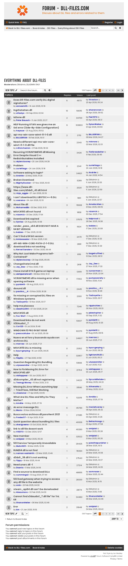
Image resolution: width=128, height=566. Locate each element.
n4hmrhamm (23, 148)
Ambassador (23, 239)
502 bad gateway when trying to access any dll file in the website (36, 480)
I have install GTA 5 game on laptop (33, 271)
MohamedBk (22, 207)
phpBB (92, 556)
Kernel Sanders (24, 249)
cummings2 (22, 474)
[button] (95, 90)
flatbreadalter (96, 152)
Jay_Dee (20, 267)
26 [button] (118, 90)
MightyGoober (23, 183)
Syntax (19, 221)
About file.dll (20, 204)
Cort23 (19, 326)
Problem (18, 165)
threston (93, 99)
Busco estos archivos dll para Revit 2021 (36, 414)
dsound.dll (19, 288)
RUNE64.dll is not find (25, 450)
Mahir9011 (21, 446)
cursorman (95, 270)
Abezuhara (22, 492)
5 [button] (113, 90)
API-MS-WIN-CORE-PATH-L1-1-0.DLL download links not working (33, 245)
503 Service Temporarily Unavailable (34, 443)
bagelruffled (95, 253)
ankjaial (93, 428)
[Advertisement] (64, 54)
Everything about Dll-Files (25, 80)
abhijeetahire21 (24, 274)
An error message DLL (26, 407)
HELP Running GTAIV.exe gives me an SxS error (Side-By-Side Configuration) (36, 126)
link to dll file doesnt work (28, 428)
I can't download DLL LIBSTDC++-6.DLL (35, 197)
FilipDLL (19, 358)
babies (19, 232)
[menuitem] (23, 22)
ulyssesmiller (23, 365)
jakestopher (95, 312)
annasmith (22, 106)
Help (16, 355)
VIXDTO (19, 431)
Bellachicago (95, 421)
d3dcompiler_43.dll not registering (34, 379)
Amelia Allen (95, 204)
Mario (19, 410)
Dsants (19, 467)
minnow (93, 141)
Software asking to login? (28, 172)
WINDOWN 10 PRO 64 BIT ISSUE (30, 330)
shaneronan (95, 110)
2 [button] (102, 90)
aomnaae (94, 471)
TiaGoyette (22, 301)
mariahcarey (95, 407)
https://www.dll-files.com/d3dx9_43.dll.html (30, 189)
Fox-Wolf (20, 316)
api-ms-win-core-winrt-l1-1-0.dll (32, 134)
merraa (20, 343)
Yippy (19, 460)
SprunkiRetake (96, 379)
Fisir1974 (93, 117)
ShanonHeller (23, 502)
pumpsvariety (96, 278)
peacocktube (23, 333)
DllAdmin (21, 84)
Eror (15, 506)
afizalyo (20, 113)
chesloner (21, 393)
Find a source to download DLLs (31, 471)
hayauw (20, 130)
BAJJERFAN (21, 137)
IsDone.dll (19, 117)
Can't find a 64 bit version (28, 236)
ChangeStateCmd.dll (26, 263)
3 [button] (106, 90)
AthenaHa (94, 386)
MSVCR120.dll (21, 313)
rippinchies (94, 305)
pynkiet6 (20, 284)
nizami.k (20, 214)
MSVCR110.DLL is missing (27, 347)
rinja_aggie (22, 193)
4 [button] (109, 90)
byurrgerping (23, 350)
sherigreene (22, 424)
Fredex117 (21, 417)
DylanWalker (95, 124)
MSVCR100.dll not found (27, 211)
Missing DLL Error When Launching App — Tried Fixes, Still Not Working (35, 388)
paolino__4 (22, 291)
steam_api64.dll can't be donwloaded (35, 489)
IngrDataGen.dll (22, 110)
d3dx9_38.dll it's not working (30, 457)
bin (17, 509)
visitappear (22, 375)
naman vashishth (25, 453)
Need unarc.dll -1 (23, 464)
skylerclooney (23, 161)
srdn (18, 485)
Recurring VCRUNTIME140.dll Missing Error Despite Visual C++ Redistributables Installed (34, 155)
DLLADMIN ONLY (33, 84)
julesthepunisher (97, 443)
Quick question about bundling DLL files (36, 421)
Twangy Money (23, 382)
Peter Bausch (23, 120)
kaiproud (93, 218)
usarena (20, 200)
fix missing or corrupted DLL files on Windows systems (34, 297)
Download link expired (26, 218)
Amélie (19, 403)
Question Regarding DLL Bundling (32, 362)
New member (21, 435)
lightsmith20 (95, 354)
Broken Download (23, 179)
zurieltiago (21, 168)
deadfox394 (22, 309)
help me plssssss (23, 305)
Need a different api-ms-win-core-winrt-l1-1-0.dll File (34, 143)
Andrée (20, 175)
